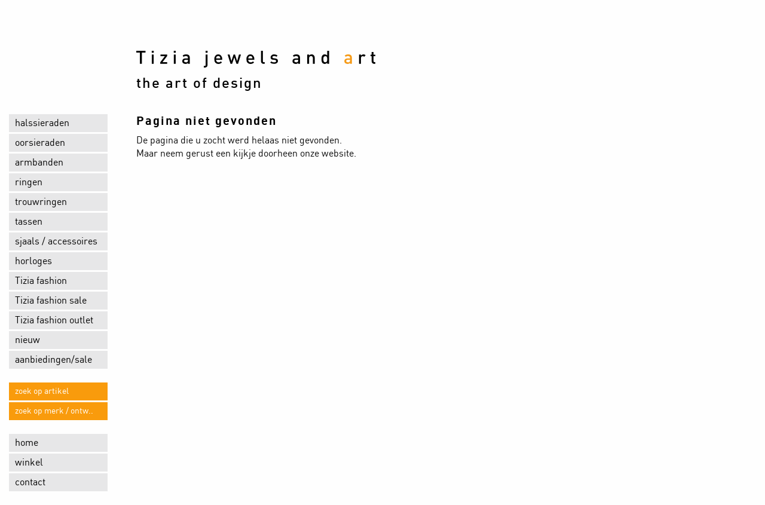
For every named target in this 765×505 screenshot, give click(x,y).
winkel (29, 462)
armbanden (39, 162)
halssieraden (42, 123)
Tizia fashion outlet (54, 320)
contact (30, 482)
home (26, 443)
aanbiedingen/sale (53, 360)
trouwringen (41, 202)
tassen (28, 222)
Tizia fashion (41, 281)
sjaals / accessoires (56, 241)
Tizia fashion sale (51, 300)
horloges (33, 261)
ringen (28, 182)
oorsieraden (40, 143)
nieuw (27, 340)
